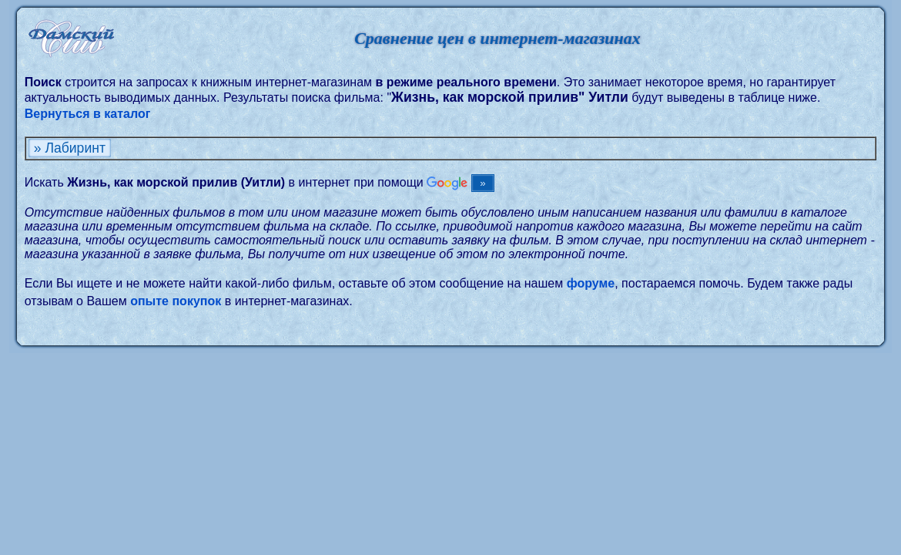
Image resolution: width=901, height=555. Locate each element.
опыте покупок (175, 301)
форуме (591, 283)
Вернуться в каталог (88, 113)
